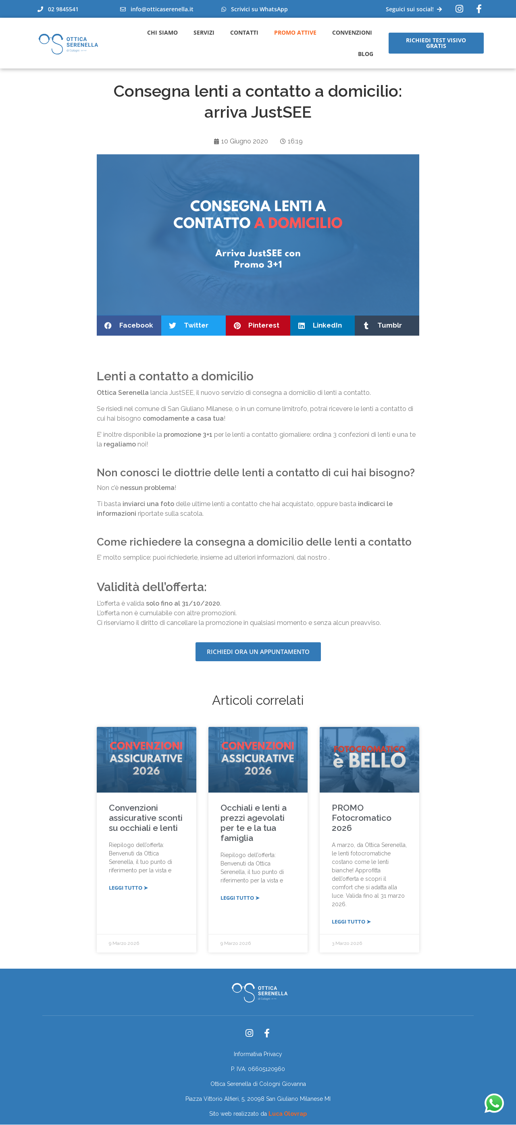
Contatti (244, 32)
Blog (365, 54)
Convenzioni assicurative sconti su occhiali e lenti (146, 818)
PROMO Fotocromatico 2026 (361, 818)
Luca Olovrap (287, 1114)
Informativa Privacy (258, 1054)
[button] (129, 325)
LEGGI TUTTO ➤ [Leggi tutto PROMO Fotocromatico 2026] (351, 922)
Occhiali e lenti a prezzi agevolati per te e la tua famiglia (254, 823)
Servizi (204, 32)
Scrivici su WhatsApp (254, 9)
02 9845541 (58, 9)
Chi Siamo (162, 32)
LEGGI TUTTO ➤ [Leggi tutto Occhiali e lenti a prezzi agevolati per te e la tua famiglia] (240, 898)
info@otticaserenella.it (157, 9)
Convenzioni (352, 32)
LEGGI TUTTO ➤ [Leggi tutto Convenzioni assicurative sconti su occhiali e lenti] (128, 888)
